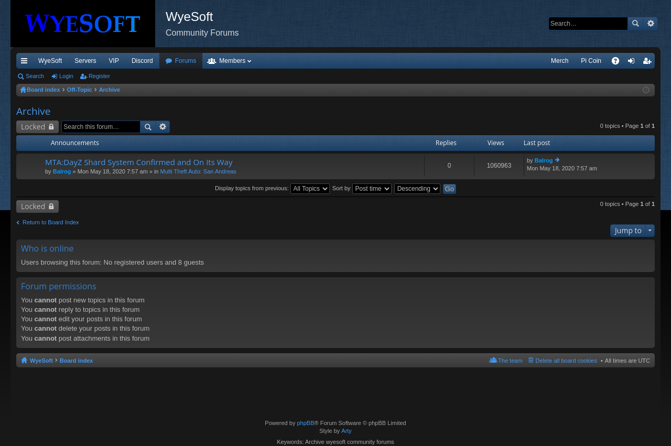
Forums (186, 60)
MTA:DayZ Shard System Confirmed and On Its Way (138, 162)
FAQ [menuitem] (618, 63)
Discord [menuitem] (142, 60)
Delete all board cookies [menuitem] (566, 360)
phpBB (305, 423)
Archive (33, 111)
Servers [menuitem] (85, 60)
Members (232, 60)
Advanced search (650, 23)
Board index (76, 360)
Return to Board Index (51, 222)
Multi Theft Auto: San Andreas (198, 171)
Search (635, 23)
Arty (346, 431)
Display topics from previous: (272, 188)
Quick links (26, 63)
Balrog (62, 171)
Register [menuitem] (649, 63)
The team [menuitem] (510, 360)
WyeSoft (50, 60)
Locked (33, 127)
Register (99, 76)
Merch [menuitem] (559, 60)
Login (66, 76)
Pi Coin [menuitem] (591, 60)
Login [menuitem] (633, 63)
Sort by (362, 188)
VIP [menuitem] (114, 60)
